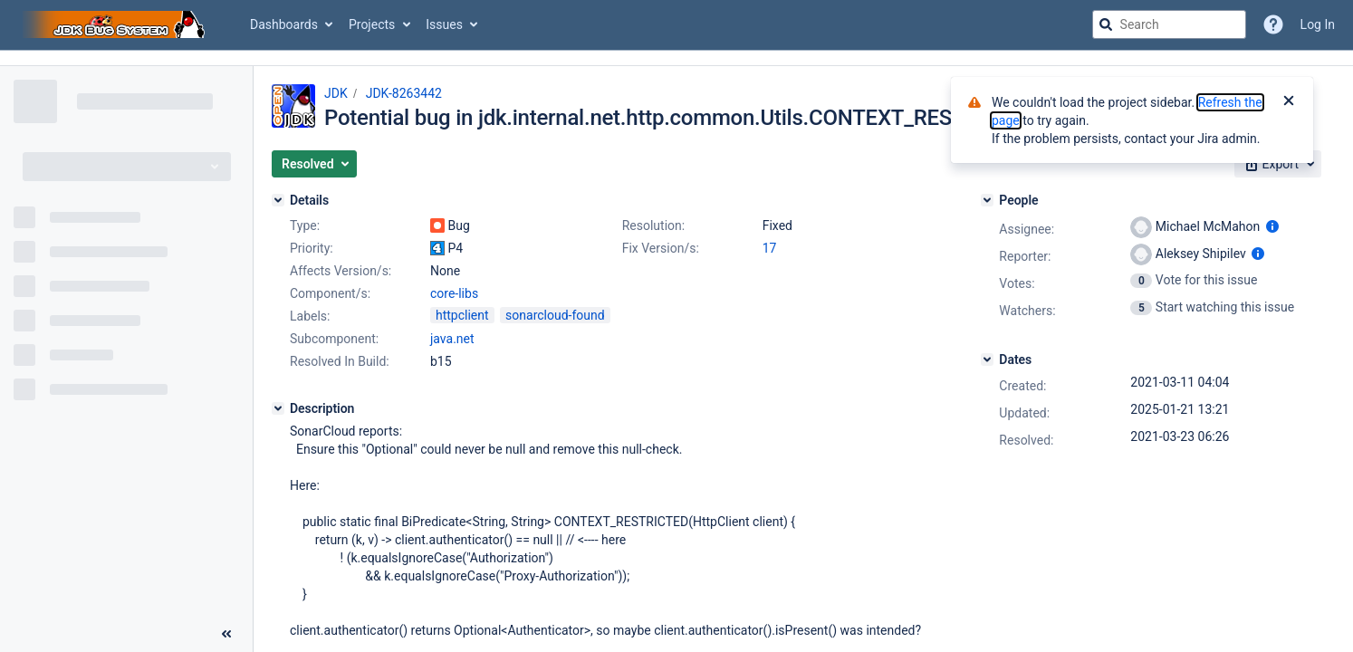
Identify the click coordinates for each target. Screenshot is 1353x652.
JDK (336, 93)
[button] (314, 163)
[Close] (1289, 102)
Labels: (310, 316)
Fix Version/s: (660, 248)
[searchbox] (1169, 24)
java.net (452, 338)
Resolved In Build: (339, 361)
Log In (1317, 24)
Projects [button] (372, 24)
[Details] (278, 200)
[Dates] (987, 359)
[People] (987, 200)
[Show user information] (1272, 226)
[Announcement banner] (676, 58)
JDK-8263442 (404, 93)
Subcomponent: (334, 338)
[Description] (278, 408)
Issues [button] (444, 24)
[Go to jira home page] (116, 24)
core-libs (454, 293)
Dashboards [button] (284, 24)
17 (770, 248)
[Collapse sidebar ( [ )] (226, 633)
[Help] (1273, 24)
